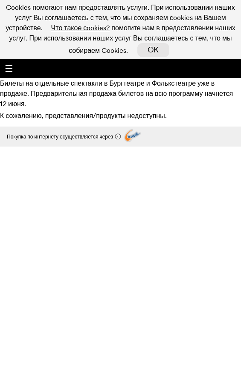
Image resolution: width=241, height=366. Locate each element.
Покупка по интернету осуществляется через (64, 137)
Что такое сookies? (80, 28)
